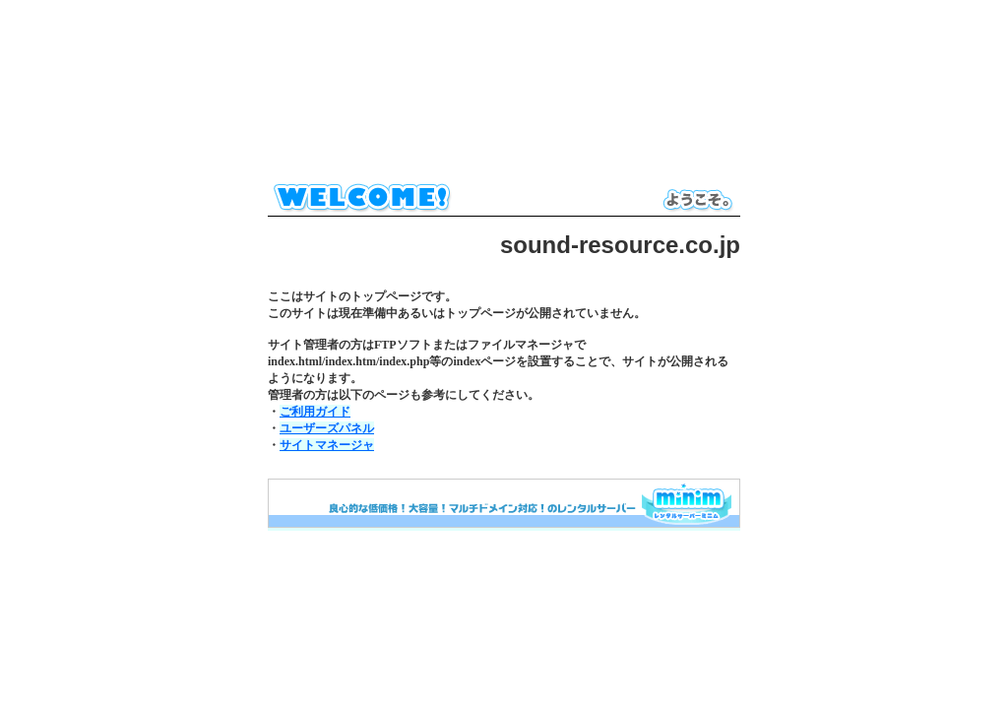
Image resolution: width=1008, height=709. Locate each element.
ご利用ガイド (315, 412)
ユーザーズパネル (327, 428)
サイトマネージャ (327, 445)
